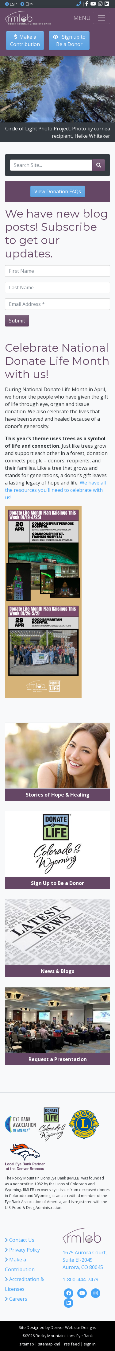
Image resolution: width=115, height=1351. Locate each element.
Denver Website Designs (73, 1327)
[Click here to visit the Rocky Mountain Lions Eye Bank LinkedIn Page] (69, 1302)
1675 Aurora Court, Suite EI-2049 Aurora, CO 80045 (85, 1260)
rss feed (72, 1344)
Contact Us (19, 1240)
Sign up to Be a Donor (69, 40)
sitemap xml (49, 1344)
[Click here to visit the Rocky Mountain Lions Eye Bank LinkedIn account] (107, 4)
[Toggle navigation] (101, 18)
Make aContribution (25, 40)
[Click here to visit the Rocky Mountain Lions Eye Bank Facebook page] (87, 4)
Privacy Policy (22, 1249)
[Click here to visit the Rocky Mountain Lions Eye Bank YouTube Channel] (83, 1292)
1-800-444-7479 (80, 1279)
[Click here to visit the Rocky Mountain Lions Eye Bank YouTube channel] (93, 4)
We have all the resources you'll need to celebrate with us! (55, 490)
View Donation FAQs (57, 191)
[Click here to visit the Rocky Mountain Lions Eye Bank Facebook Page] (69, 1292)
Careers (16, 1298)
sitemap (26, 1344)
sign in (90, 1344)
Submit (17, 320)
